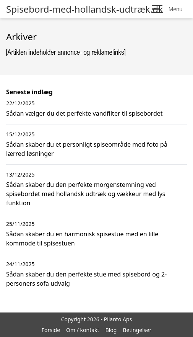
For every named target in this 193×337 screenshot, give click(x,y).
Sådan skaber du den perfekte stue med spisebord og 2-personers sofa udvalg (86, 279)
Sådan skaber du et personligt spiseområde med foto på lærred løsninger (86, 149)
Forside (51, 330)
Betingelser (137, 330)
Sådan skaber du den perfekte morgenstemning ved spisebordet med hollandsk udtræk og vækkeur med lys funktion (85, 193)
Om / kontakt (82, 330)
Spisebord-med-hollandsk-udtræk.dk (84, 9)
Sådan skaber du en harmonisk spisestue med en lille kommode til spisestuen (82, 238)
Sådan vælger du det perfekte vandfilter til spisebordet (84, 113)
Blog (111, 330)
